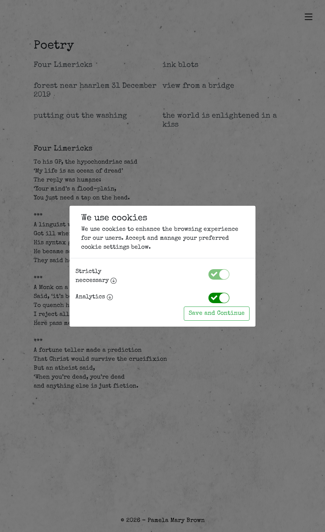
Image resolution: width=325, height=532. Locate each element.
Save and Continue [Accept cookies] (217, 314)
